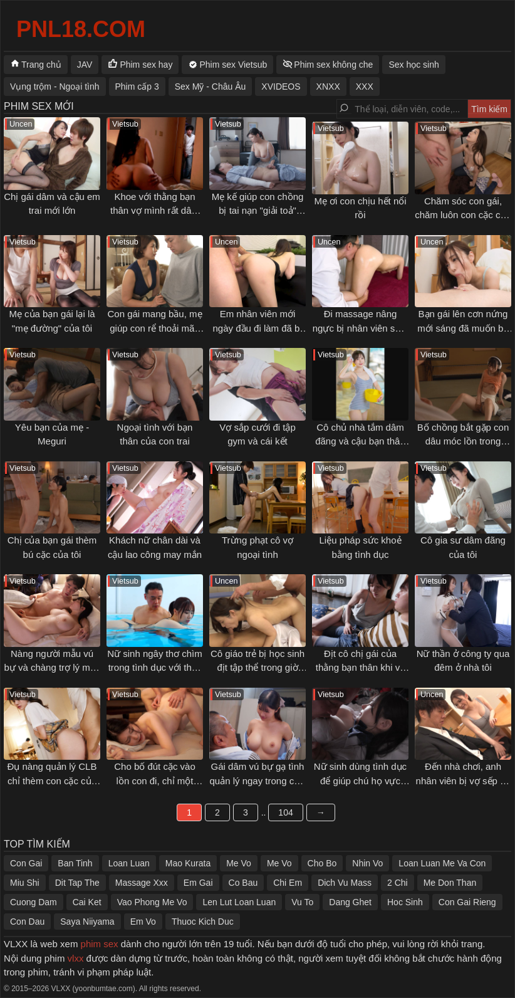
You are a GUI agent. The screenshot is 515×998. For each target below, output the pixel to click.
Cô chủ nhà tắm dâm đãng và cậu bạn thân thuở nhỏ (360, 441)
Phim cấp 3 (137, 86)
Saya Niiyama (87, 922)
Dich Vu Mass (345, 883)
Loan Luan (129, 863)
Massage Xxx (141, 883)
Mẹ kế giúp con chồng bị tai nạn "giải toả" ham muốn (258, 210)
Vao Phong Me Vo (152, 902)
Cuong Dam (33, 902)
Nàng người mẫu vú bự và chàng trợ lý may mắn (52, 667)
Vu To (302, 902)
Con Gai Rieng (467, 902)
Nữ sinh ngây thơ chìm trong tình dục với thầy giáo (154, 667)
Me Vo (238, 863)
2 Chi (397, 883)
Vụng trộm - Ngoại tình (55, 86)
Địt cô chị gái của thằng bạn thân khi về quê (360, 667)
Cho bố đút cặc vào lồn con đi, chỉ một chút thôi (154, 780)
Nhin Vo (367, 863)
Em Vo (143, 922)
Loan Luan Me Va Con (442, 863)
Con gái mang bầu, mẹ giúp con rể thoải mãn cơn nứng (154, 327)
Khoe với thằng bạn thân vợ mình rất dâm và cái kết (154, 210)
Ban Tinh (75, 863)
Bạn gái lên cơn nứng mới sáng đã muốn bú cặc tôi (463, 327)
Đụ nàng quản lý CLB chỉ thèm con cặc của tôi (52, 780)
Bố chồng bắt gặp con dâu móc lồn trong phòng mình (463, 441)
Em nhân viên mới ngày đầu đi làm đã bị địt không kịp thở (258, 327)
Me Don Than (450, 883)
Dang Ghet (350, 902)
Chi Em (287, 883)
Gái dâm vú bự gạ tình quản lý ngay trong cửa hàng (257, 780)
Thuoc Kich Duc (203, 922)
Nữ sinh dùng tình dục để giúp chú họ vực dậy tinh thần (360, 780)
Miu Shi (24, 883)
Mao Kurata (188, 863)
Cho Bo (322, 863)
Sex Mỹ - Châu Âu (210, 86)
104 (285, 812)
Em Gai (198, 883)
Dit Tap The (77, 883)
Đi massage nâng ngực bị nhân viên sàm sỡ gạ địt (360, 327)
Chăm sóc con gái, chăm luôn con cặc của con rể (463, 215)
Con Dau (27, 922)
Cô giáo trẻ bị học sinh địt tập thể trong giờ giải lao (257, 667)
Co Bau (243, 883)
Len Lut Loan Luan (239, 902)
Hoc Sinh (405, 902)
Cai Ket (87, 902)
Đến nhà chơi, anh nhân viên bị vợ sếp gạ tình (463, 780)
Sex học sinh (413, 65)
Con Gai (26, 863)
